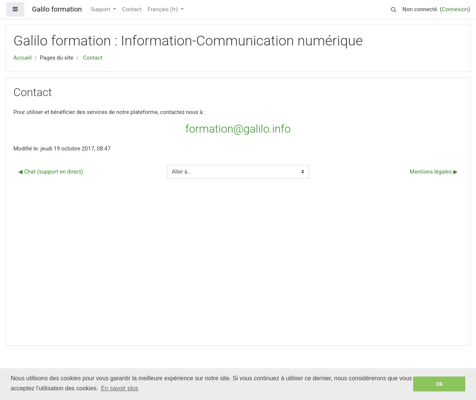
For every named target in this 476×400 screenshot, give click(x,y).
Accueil (22, 57)
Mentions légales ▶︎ (434, 171)
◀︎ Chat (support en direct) (50, 171)
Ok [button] (439, 384)
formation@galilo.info (237, 128)
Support (101, 9)
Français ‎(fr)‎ (163, 9)
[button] (393, 8)
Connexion (455, 9)
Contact (131, 9)
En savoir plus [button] (120, 388)
